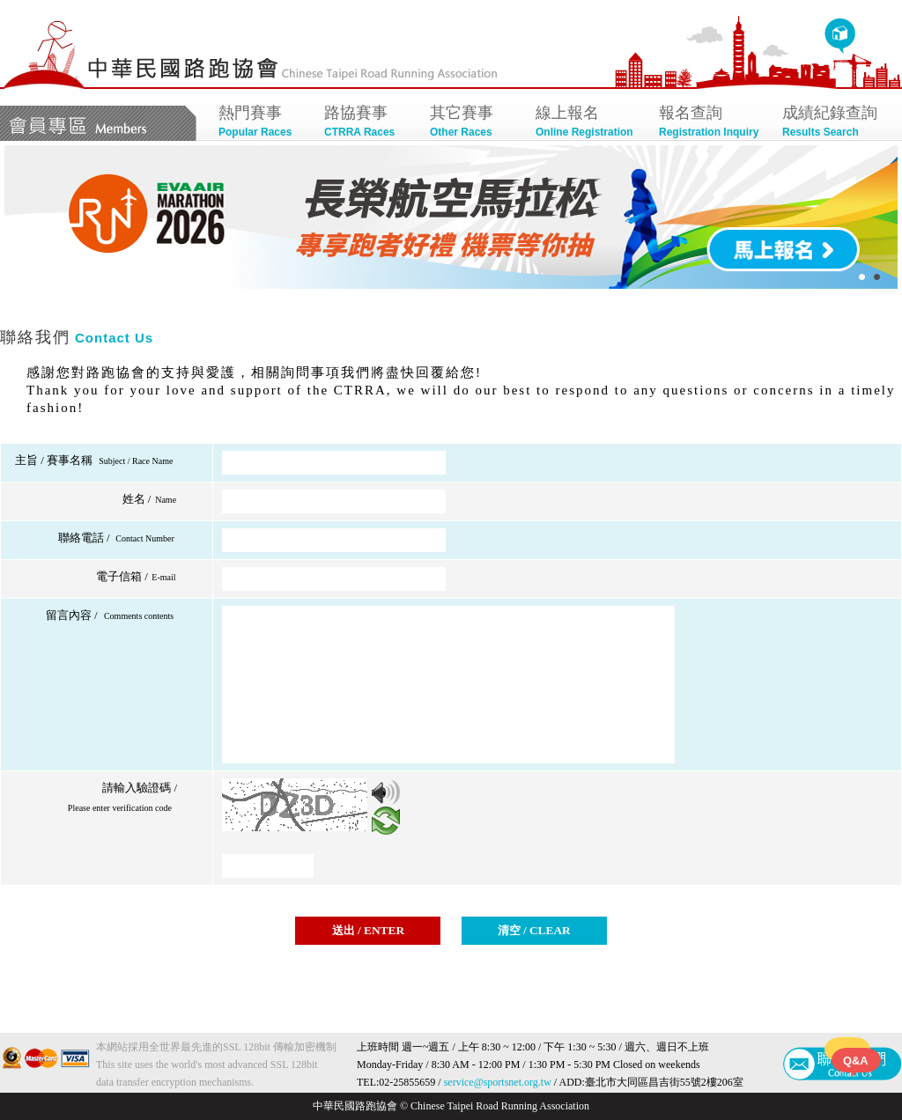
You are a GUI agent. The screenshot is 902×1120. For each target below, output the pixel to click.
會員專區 (98, 123)
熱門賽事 (262, 123)
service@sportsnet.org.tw (497, 1082)
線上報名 (588, 123)
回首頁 (839, 36)
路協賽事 (368, 123)
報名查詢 (712, 123)
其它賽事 (474, 123)
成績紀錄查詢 (835, 123)
